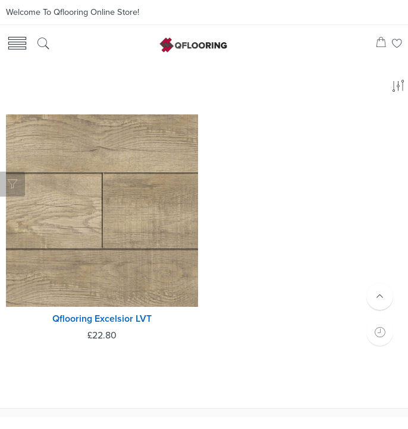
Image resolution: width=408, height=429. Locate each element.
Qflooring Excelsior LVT (102, 319)
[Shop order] (398, 88)
